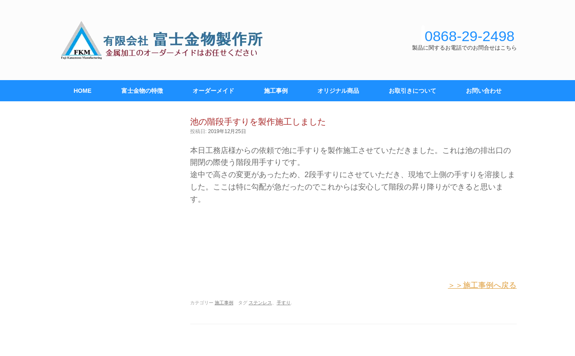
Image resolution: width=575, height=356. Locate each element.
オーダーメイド (213, 90)
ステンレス (260, 302)
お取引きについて (412, 90)
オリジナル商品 (338, 90)
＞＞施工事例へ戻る (482, 285)
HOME (83, 90)
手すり (284, 302)
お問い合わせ (484, 90)
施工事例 (276, 90)
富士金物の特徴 (142, 90)
